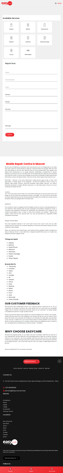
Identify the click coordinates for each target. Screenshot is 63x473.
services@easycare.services (14, 391)
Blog (35, 368)
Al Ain (4, 430)
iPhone (5, 402)
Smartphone (6, 400)
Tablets (5, 407)
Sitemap (47, 368)
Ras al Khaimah (7, 421)
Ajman (5, 426)
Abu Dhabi (6, 423)
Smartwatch (6, 409)
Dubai (4, 428)
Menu (58, 3)
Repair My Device (31, 361)
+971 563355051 (9, 388)
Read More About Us (11, 458)
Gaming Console (8, 411)
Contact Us (41, 368)
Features (31, 368)
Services (25, 368)
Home (15, 368)
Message (8, 126)
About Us (20, 368)
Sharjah (5, 432)
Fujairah (5, 434)
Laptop (5, 404)
